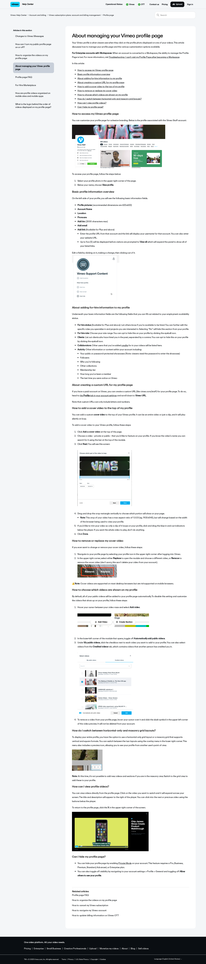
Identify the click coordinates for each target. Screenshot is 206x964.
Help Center (27, 4)
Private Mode (125, 863)
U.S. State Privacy (82, 959)
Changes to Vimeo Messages (29, 36)
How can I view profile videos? (91, 103)
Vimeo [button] (130, 4)
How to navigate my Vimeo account (89, 910)
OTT (141, 4)
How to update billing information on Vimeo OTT (95, 915)
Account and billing (37, 15)
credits (124, 345)
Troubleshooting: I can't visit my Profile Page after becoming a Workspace (144, 57)
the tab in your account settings (98, 395)
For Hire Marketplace (25, 85)
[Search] (175, 15)
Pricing (165, 4)
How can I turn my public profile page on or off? (33, 45)
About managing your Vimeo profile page (32, 67)
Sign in (190, 4)
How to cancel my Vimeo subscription (90, 905)
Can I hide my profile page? (90, 107)
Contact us (154, 4)
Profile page (108, 15)
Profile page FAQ (23, 77)
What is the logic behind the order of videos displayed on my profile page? (33, 105)
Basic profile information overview (93, 74)
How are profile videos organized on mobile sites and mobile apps (32, 94)
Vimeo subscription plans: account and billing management (74, 15)
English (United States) (172, 959)
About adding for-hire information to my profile (99, 78)
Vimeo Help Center (18, 15)
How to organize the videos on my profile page (31, 56)
